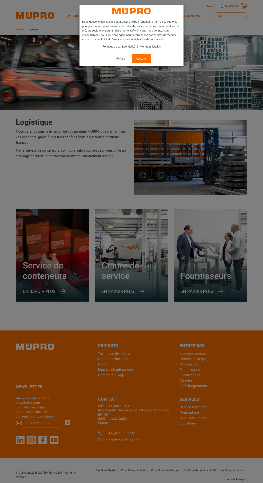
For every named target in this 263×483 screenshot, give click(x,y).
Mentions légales (150, 46)
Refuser (121, 58)
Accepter (141, 58)
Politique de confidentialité (118, 46)
